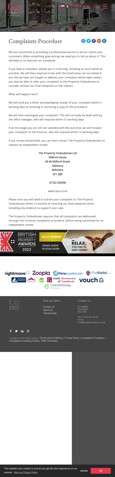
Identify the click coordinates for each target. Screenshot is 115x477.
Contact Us (48, 306)
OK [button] (100, 471)
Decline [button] (84, 471)
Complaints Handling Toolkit (24, 340)
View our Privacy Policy (26, 472)
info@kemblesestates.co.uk (91, 322)
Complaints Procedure (92, 337)
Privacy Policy (72, 337)
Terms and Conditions (51, 337)
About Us (48, 310)
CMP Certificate (49, 340)
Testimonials (50, 313)
